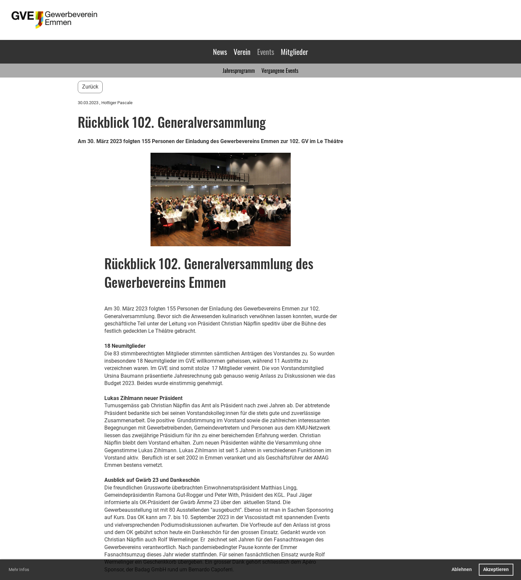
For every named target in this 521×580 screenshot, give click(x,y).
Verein (242, 51)
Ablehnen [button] (462, 569)
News (220, 51)
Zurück (90, 87)
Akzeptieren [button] (496, 569)
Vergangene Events (279, 71)
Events (265, 51)
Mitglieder (294, 51)
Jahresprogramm (239, 71)
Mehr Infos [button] (19, 569)
